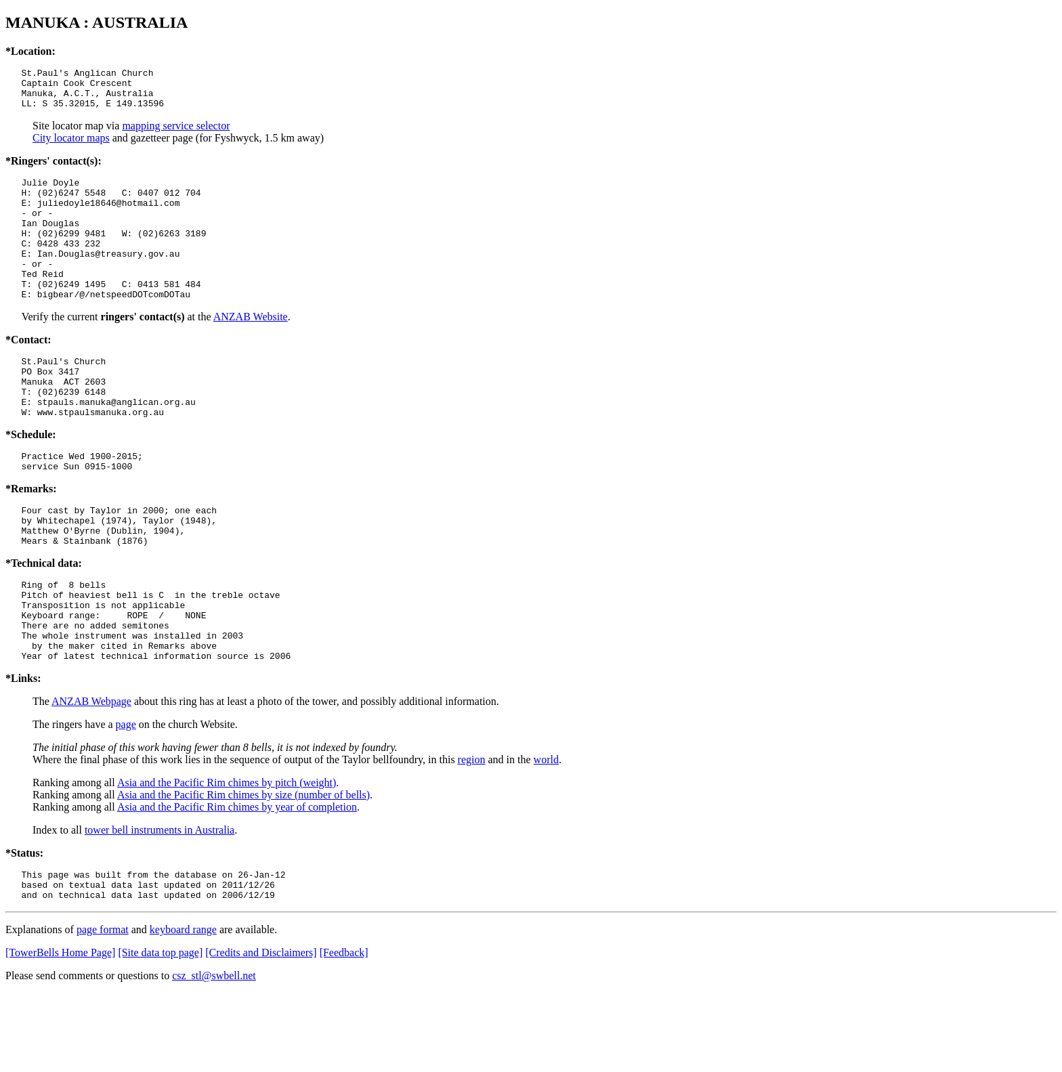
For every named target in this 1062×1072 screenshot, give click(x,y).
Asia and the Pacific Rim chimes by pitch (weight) (226, 855)
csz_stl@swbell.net (214, 1054)
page (126, 797)
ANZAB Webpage (91, 774)
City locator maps (71, 146)
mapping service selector (176, 134)
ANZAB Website (250, 349)
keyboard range (183, 1008)
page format (103, 1008)
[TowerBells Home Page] (60, 1031)
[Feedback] (344, 1031)
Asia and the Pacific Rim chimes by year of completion (237, 880)
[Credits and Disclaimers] (260, 1031)
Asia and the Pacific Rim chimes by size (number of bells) (243, 868)
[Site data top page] (160, 1031)
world (546, 832)
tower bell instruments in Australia (159, 903)
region (472, 832)
